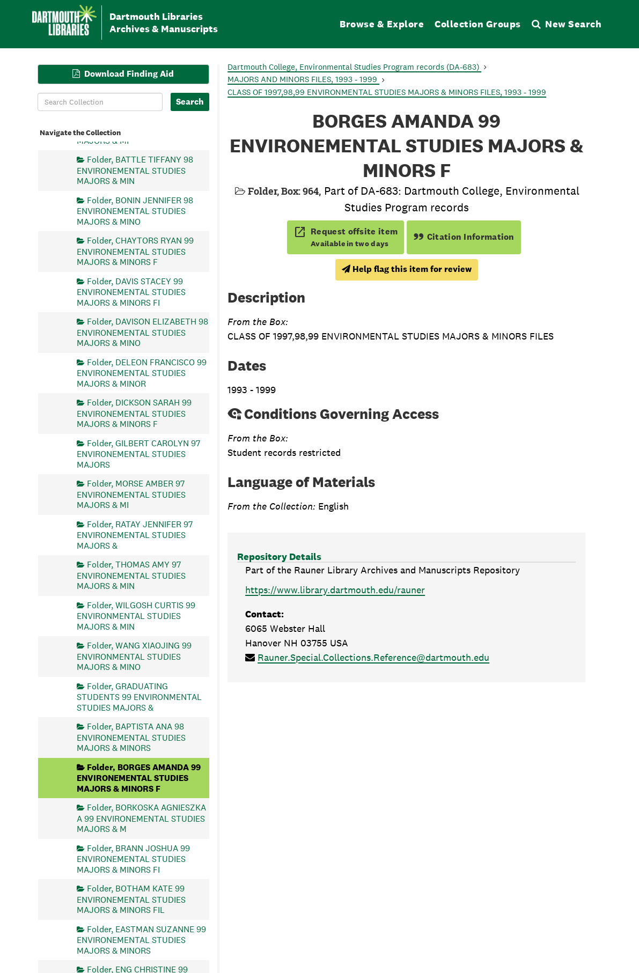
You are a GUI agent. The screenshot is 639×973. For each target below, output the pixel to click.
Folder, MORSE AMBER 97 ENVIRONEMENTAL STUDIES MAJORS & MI (131, 494)
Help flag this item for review (407, 269)
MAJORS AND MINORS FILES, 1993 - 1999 (303, 79)
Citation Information (464, 236)
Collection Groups (478, 24)
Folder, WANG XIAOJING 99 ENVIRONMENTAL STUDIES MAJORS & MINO (134, 656)
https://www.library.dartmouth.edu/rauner (335, 590)
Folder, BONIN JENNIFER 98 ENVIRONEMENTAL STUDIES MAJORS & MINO (135, 210)
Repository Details (279, 556)
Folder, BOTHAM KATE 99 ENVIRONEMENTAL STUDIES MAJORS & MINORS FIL (131, 899)
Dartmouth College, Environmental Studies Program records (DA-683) (354, 67)
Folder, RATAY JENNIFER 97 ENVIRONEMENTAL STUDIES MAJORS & (135, 534)
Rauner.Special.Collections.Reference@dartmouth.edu (373, 657)
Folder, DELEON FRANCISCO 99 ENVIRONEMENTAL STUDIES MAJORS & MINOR (142, 372)
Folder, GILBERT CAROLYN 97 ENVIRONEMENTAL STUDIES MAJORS (138, 453)
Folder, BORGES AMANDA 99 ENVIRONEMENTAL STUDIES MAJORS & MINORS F (139, 777)
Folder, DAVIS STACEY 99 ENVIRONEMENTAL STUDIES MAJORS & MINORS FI (131, 291)
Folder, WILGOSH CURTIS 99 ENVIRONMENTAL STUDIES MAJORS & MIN (136, 615)
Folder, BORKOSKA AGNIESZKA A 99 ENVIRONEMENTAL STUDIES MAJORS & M (141, 818)
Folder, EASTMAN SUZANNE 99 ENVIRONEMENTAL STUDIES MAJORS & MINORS (141, 939)
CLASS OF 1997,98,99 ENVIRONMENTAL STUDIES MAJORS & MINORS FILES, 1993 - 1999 (386, 92)
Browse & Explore (382, 24)
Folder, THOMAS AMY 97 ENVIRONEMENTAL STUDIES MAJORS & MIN (131, 575)
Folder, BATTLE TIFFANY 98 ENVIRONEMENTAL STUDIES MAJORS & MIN (135, 170)
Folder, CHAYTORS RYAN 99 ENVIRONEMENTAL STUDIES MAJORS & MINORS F (135, 251)
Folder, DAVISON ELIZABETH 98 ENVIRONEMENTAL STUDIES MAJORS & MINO (142, 332)
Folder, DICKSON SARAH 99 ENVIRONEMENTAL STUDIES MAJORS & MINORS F (134, 413)
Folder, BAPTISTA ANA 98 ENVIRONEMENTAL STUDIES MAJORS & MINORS (131, 737)
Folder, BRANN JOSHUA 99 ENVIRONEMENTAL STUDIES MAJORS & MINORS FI (133, 858)
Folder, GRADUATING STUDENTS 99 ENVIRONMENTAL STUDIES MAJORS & (139, 696)
